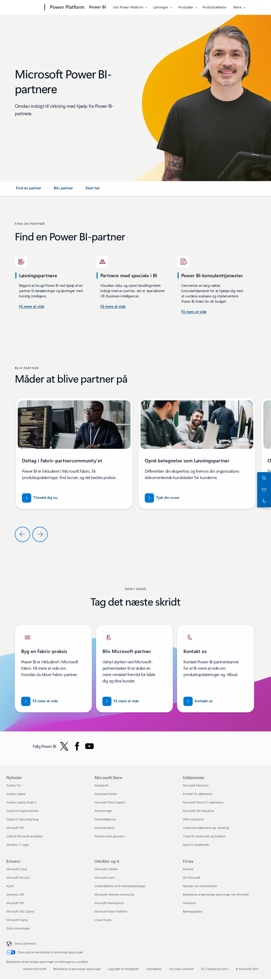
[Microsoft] (24, 7)
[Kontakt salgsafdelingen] (263, 489)
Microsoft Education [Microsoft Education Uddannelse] (196, 785)
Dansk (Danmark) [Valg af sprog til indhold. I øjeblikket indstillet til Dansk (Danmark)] (25, 943)
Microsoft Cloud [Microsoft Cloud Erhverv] (16, 869)
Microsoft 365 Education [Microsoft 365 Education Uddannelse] (198, 811)
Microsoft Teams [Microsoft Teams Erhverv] (17, 920)
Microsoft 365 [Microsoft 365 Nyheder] (15, 828)
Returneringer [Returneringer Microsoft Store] (103, 811)
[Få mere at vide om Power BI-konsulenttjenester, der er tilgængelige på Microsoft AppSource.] (112, 307)
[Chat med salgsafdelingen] (263, 478)
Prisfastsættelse (214, 7)
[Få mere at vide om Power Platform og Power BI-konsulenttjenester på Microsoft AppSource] (193, 312)
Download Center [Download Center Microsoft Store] (105, 794)
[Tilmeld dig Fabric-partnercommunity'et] (39, 498)
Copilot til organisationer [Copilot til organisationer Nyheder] (22, 811)
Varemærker (154, 969)
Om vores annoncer (181, 969)
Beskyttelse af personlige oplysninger (77, 969)
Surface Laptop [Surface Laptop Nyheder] (15, 794)
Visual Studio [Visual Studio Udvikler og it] (102, 920)
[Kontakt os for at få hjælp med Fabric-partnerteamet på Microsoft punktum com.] (198, 701)
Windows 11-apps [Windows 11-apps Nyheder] (17, 845)
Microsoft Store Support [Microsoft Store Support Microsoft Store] (109, 802)
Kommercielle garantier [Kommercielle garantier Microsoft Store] (109, 836)
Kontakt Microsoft (34, 969)
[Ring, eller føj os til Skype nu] (263, 501)
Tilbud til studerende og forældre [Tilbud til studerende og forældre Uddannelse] (204, 836)
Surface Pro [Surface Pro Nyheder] (13, 785)
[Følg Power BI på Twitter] (64, 746)
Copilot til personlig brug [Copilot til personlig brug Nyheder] (22, 819)
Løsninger (160, 7)
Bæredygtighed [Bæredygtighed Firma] (192, 911)
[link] (28, 190)
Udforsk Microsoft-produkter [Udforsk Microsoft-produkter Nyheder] (24, 836)
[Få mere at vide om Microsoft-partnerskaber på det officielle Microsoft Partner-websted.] (120, 701)
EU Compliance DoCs (214, 969)
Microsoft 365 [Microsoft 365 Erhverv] (15, 903)
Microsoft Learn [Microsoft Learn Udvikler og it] (104, 877)
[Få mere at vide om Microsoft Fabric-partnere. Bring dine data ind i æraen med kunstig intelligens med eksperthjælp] (39, 701)
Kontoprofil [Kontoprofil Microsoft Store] (101, 785)
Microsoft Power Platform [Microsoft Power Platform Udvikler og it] (110, 911)
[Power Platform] (66, 7)
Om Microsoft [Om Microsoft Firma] (191, 877)
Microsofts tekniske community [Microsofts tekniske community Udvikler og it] (114, 894)
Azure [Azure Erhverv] (10, 886)
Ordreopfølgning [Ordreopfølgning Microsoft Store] (104, 819)
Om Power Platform (128, 7)
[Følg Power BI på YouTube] (89, 746)
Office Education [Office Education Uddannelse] (193, 819)
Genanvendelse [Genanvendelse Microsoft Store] (104, 828)
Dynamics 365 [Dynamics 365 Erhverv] (15, 894)
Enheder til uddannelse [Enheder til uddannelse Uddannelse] (198, 794)
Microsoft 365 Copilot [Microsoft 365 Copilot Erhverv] (20, 911)
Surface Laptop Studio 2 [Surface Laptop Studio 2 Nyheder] (21, 802)
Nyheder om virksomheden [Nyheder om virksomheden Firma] (200, 886)
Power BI (97, 7)
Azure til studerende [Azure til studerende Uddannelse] (196, 845)
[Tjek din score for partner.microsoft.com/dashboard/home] (162, 498)
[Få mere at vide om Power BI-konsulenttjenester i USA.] (31, 307)
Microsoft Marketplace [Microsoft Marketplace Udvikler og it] (109, 903)
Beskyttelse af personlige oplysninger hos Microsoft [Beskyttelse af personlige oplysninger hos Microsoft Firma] (216, 894)
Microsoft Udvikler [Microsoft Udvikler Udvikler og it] (106, 869)
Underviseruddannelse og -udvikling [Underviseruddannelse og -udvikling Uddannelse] (206, 828)
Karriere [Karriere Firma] (188, 869)
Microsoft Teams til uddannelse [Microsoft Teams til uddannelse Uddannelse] (203, 802)
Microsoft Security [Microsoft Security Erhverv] (18, 877)
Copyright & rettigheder (123, 969)
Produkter (185, 7)
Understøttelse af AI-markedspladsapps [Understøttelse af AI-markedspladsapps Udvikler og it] (119, 886)
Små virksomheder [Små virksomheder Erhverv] (18, 928)
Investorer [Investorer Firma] (189, 903)
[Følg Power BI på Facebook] (77, 746)
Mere (237, 7)
